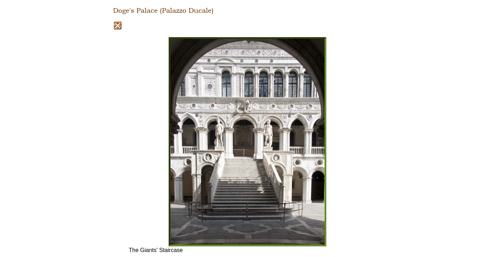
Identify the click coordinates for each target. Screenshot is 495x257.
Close (117, 25)
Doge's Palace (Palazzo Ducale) (163, 11)
